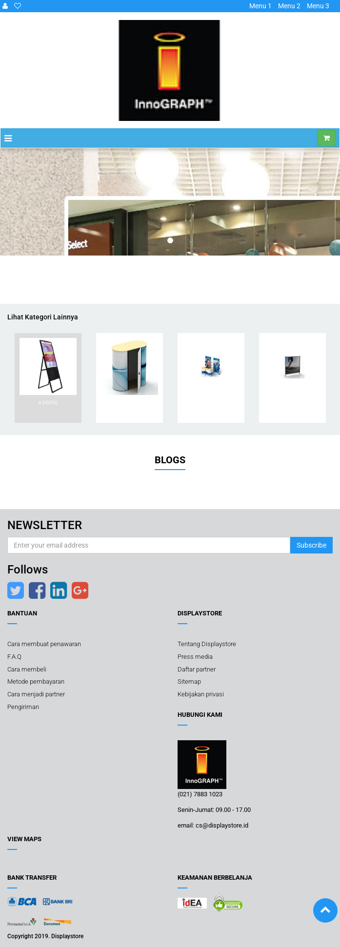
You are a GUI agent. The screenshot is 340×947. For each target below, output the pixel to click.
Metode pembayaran (35, 681)
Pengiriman (23, 706)
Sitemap (189, 681)
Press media (195, 656)
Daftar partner (197, 669)
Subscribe (311, 545)
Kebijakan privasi (201, 694)
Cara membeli (26, 669)
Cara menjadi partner (36, 694)
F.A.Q (14, 656)
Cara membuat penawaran (44, 644)
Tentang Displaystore (207, 644)
